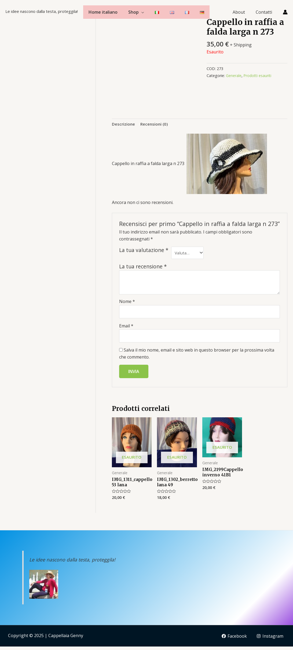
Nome (127, 303)
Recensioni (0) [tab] (156, 124)
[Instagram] (270, 640)
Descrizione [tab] (124, 124)
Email (126, 328)
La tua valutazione (144, 250)
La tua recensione (143, 267)
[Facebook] (233, 640)
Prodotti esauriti (258, 75)
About (242, 12)
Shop (133, 12)
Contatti (265, 12)
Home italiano (103, 12)
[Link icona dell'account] (285, 12)
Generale (233, 75)
